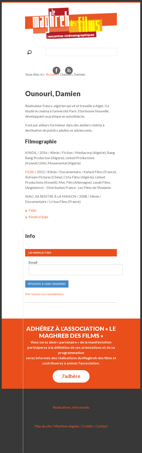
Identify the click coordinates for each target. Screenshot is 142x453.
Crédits (87, 426)
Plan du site (43, 426)
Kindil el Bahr (38, 217)
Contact (101, 426)
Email (33, 262)
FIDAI (29, 172)
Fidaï (32, 210)
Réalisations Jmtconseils (71, 407)
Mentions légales (67, 426)
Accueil (51, 74)
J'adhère (71, 376)
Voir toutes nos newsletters (44, 294)
